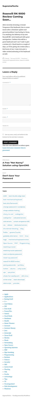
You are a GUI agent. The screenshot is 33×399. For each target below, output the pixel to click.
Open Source (7, 243)
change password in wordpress (14, 207)
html (21, 236)
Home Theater (9, 323)
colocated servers (19, 218)
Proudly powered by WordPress (21, 395)
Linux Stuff (8, 335)
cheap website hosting (11, 210)
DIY (5, 306)
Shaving (7, 369)
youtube (16, 283)
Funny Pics (8, 311)
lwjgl (5, 239)
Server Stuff (8, 367)
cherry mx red (8, 214)
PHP (16, 243)
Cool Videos (8, 304)
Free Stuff (7, 309)
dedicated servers (20, 225)
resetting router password (12, 250)
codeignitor (7, 218)
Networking (8, 343)
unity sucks (22, 269)
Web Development (10, 386)
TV (5, 381)
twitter (5, 269)
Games (6, 313)
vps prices (11, 272)
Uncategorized (9, 384)
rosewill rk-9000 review (11, 261)
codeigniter (19, 214)
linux (26, 236)
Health (6, 321)
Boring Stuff (8, 299)
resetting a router (9, 247)
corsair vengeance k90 (21, 221)
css (4, 225)
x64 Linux (24, 276)
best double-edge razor (17, 196)
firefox (5, 232)
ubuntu (13, 269)
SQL (5, 372)
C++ (5, 301)
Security (7, 362)
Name (5, 108)
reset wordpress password (12, 254)
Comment (7, 82)
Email (5, 117)
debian (9, 225)
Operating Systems (11, 347)
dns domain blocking (10, 229)
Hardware (24, 58)
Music (6, 340)
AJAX (5, 196)
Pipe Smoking (9, 352)
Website (6, 125)
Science (7, 359)
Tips (5, 379)
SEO (5, 364)
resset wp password (10, 258)
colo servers (7, 221)
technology (8, 376)
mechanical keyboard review (11, 60)
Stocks (6, 374)
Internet (7, 326)
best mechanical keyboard (12, 199)
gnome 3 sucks (15, 232)
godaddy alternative (10, 236)
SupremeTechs (10, 6)
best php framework (10, 203)
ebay (22, 229)
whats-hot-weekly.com (11, 276)
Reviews (7, 357)
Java (5, 330)
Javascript (7, 333)
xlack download (19, 279)
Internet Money (9, 328)
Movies (6, 338)
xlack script (7, 283)
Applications (8, 296)
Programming (24, 243)
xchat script (7, 279)
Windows (7, 389)
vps (4, 272)
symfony (21, 265)
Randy (7, 58)
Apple (6, 294)
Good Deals (8, 316)
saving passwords (9, 265)
